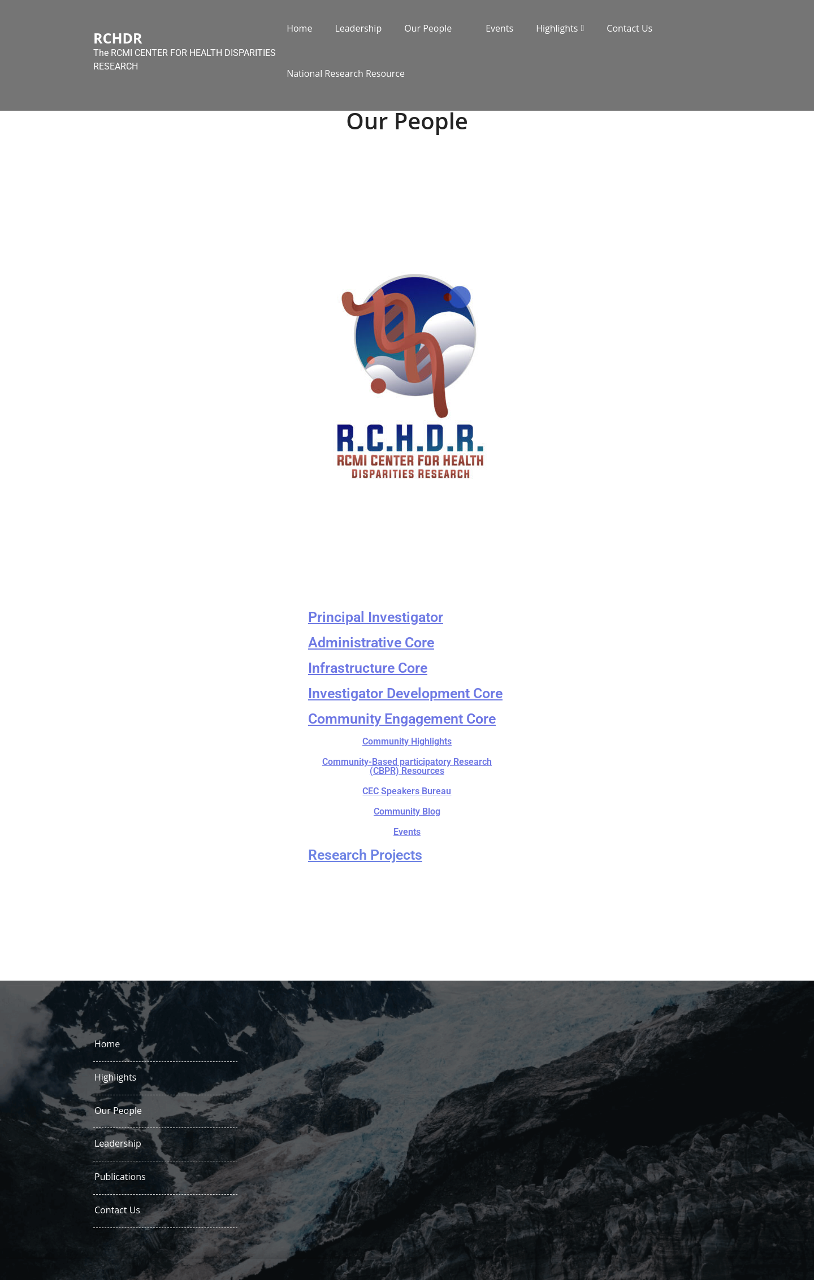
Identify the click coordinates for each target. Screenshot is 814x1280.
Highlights (557, 28)
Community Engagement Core (402, 719)
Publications (120, 1177)
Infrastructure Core (367, 668)
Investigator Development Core (405, 693)
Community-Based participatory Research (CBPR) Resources (407, 766)
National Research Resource (346, 73)
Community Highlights (407, 741)
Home (299, 28)
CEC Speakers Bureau (406, 791)
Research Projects (365, 855)
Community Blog (407, 811)
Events (499, 28)
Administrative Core (371, 642)
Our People (428, 28)
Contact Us (629, 28)
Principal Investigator (375, 617)
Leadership (358, 28)
